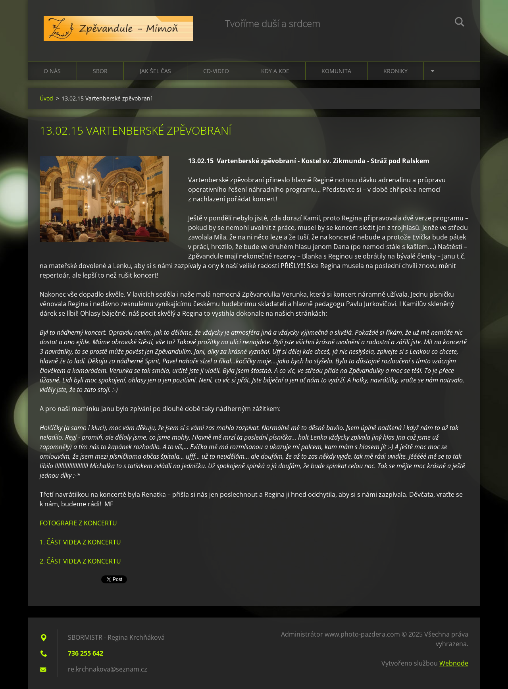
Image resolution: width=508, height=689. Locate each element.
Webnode (453, 663)
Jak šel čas (155, 71)
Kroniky (395, 71)
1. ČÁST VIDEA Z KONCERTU (80, 542)
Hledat (459, 23)
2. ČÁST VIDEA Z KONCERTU (80, 561)
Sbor (100, 71)
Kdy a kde (275, 71)
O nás (52, 71)
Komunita (336, 71)
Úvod (46, 98)
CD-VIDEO (216, 71)
